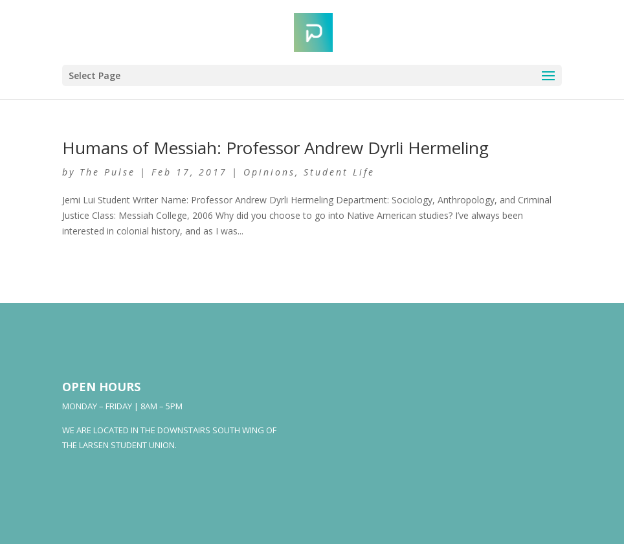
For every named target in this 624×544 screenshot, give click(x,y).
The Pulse (107, 172)
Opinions (269, 172)
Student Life (339, 172)
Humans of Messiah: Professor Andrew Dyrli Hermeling (275, 147)
